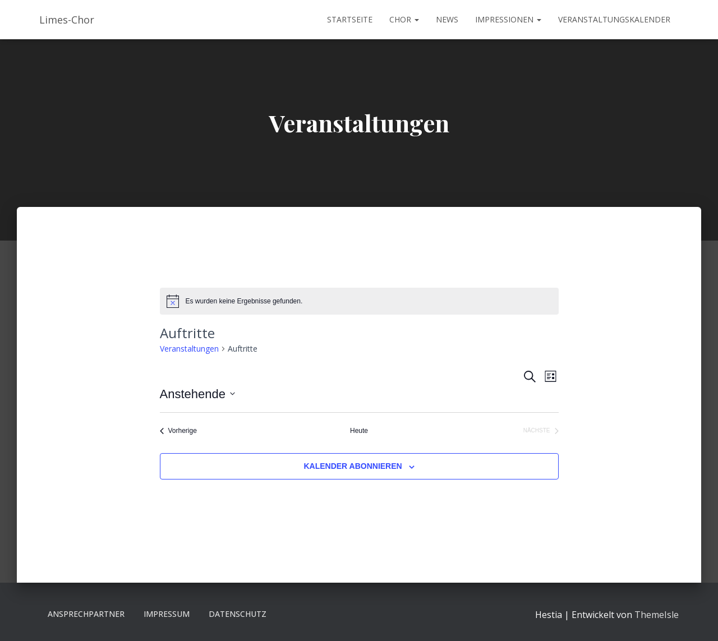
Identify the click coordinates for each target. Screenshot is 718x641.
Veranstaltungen (189, 348)
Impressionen (508, 19)
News (447, 19)
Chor (404, 19)
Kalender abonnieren (352, 466)
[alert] (359, 301)
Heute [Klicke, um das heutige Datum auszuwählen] (359, 431)
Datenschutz (237, 613)
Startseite (349, 19)
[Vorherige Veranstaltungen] (178, 431)
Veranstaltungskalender (614, 19)
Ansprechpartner (86, 613)
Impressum (167, 613)
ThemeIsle (656, 614)
